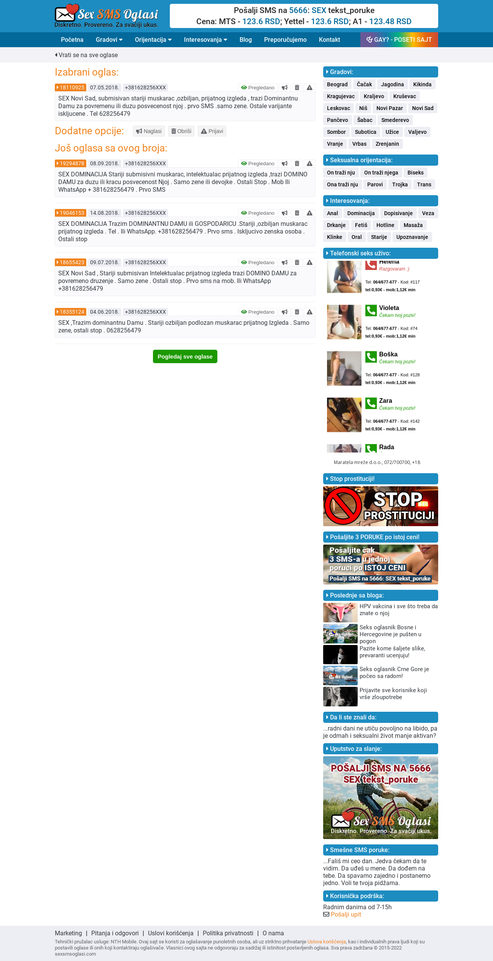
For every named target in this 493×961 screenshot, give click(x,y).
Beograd (337, 84)
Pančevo (337, 120)
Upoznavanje (412, 237)
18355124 (72, 312)
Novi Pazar (389, 108)
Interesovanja (205, 39)
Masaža (413, 225)
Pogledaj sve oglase (185, 356)
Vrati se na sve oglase (86, 55)
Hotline (385, 225)
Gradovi (109, 39)
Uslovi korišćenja (171, 933)
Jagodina (392, 84)
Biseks (416, 172)
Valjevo (417, 132)
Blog (246, 39)
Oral (357, 237)
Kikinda (422, 84)
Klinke (334, 237)
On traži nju (341, 172)
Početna (72, 39)
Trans (424, 184)
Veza (428, 213)
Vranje (335, 144)
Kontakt (329, 39)
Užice (392, 132)
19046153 (72, 213)
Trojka (400, 184)
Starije (379, 237)
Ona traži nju (342, 184)
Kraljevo (374, 96)
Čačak (364, 84)
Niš (363, 108)
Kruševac (404, 96)
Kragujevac (341, 96)
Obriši (181, 131)
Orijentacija (153, 39)
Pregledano (257, 88)
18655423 (72, 262)
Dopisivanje (398, 213)
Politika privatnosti (228, 933)
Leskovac (338, 108)
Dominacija (361, 213)
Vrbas (359, 144)
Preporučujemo (285, 39)
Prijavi (212, 131)
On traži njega (381, 172)
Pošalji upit (346, 914)
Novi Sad (423, 108)
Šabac (364, 120)
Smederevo (395, 120)
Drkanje (336, 225)
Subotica (365, 132)
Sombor (336, 132)
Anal (332, 213)
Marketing (68, 933)
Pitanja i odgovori (115, 933)
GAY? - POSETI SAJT (399, 39)
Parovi (375, 184)
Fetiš (361, 225)
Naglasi (149, 131)
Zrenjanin (387, 144)
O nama (273, 933)
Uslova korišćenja (326, 942)
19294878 (72, 163)
